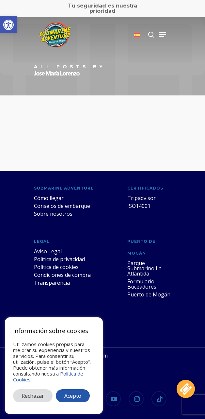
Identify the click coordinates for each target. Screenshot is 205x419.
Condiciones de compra (62, 274)
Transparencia (52, 282)
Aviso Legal (48, 251)
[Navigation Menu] (162, 34)
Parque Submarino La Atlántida (144, 268)
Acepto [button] (72, 395)
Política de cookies (56, 267)
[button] (8, 24)
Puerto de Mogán (148, 294)
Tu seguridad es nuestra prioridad (102, 8)
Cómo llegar (49, 198)
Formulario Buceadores (141, 284)
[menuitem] (137, 34)
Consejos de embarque (62, 206)
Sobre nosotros (53, 213)
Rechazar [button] (33, 395)
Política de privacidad (59, 259)
